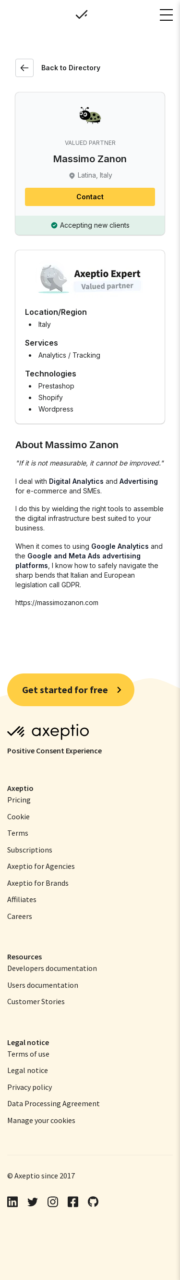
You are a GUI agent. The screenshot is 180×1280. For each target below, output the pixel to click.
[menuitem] (28, 1054)
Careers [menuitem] (19, 916)
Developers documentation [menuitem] (52, 968)
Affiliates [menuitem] (21, 899)
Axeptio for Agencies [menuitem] (41, 866)
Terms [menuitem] (17, 833)
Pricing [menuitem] (19, 799)
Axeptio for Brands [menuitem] (38, 883)
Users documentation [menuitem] (42, 985)
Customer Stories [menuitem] (36, 1001)
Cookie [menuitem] (18, 816)
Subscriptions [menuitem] (29, 849)
